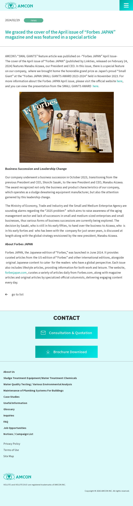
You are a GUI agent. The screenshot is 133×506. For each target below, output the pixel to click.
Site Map (8, 456)
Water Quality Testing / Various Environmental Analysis (37, 384)
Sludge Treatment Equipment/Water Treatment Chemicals (40, 378)
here (119, 81)
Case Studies (11, 396)
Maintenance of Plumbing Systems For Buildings (33, 390)
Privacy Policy (11, 443)
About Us (9, 371)
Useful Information (15, 403)
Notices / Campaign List (18, 434)
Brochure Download (70, 351)
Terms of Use (11, 450)
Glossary (9, 409)
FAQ (5, 421)
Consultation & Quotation (70, 332)
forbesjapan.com (16, 272)
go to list (14, 294)
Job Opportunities (14, 428)
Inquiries (8, 415)
